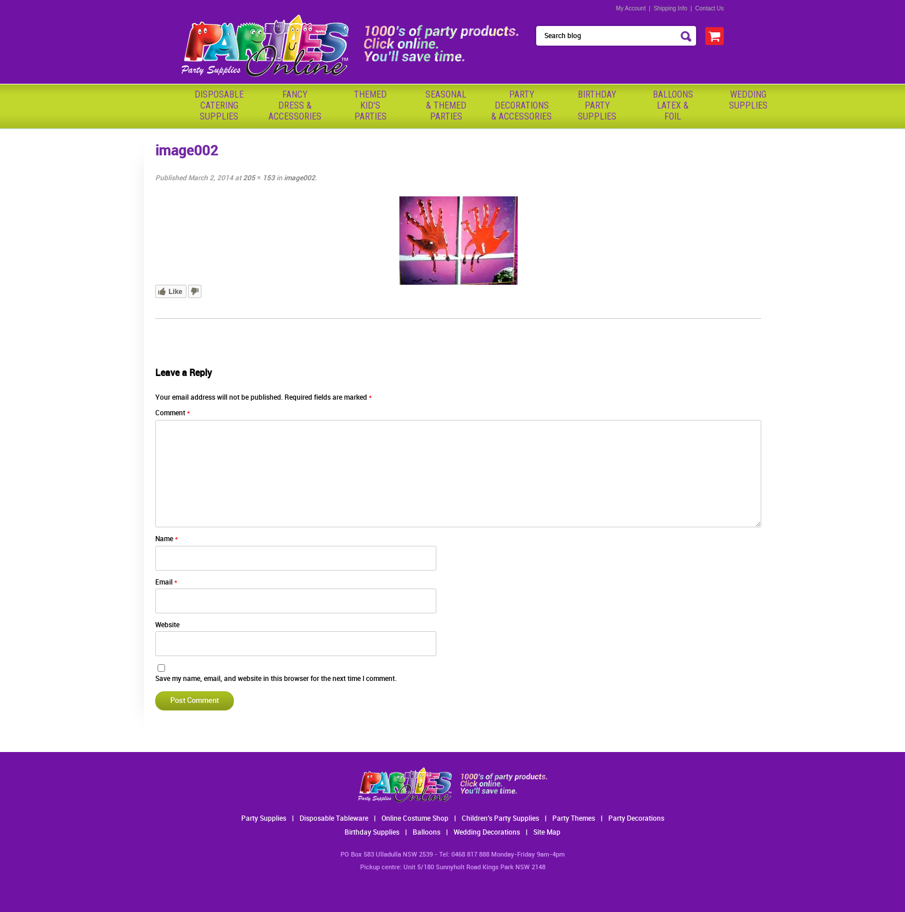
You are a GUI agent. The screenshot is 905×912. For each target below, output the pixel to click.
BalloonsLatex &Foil (673, 105)
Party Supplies (263, 818)
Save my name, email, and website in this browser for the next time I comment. (276, 679)
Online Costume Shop (415, 818)
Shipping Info (670, 8)
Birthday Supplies (372, 832)
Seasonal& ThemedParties (445, 105)
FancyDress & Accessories (294, 105)
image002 (299, 178)
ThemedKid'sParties (370, 105)
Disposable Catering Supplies (219, 105)
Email (166, 582)
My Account (631, 8)
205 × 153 (259, 178)
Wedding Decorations (487, 832)
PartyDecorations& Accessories (521, 105)
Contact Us (709, 8)
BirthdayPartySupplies (597, 105)
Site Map (546, 832)
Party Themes (573, 818)
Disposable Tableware (334, 818)
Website (167, 625)
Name (166, 539)
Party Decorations (636, 818)
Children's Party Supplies (500, 818)
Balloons (426, 832)
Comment (172, 413)
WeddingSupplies (748, 100)
